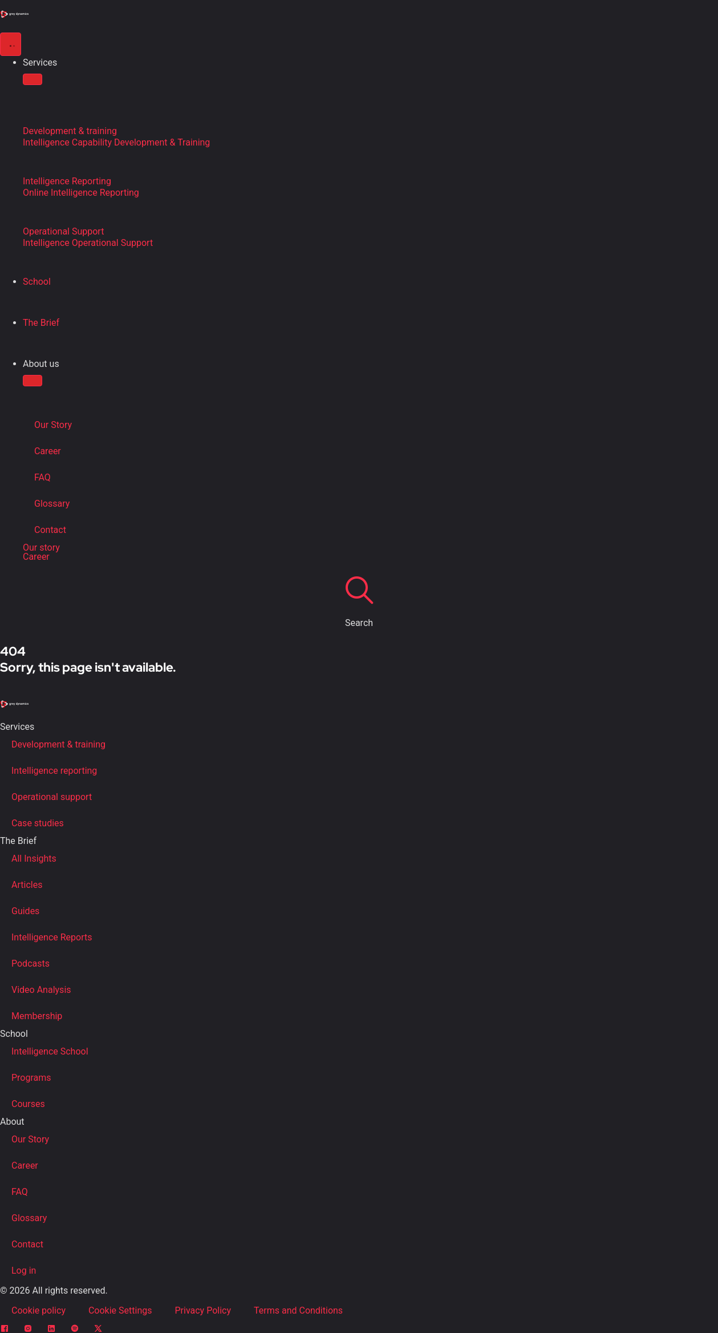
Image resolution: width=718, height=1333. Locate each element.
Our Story (53, 424)
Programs (31, 1077)
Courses (28, 1103)
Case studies (37, 823)
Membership (36, 1016)
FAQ (42, 477)
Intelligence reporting (54, 770)
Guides (25, 911)
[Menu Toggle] (10, 44)
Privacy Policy (203, 1310)
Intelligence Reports (51, 937)
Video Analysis (41, 989)
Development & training (58, 744)
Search (359, 622)
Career (47, 451)
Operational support (51, 796)
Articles (26, 884)
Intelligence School (49, 1051)
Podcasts (30, 963)
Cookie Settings (120, 1310)
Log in (23, 1270)
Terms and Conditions (298, 1310)
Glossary (52, 503)
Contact (50, 529)
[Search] (359, 589)
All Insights (33, 858)
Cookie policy (38, 1310)
